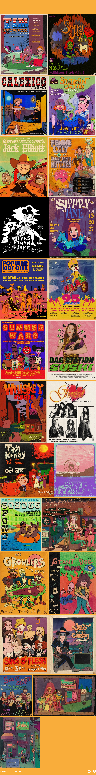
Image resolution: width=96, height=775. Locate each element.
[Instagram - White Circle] (94, 771)
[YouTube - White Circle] (89, 771)
